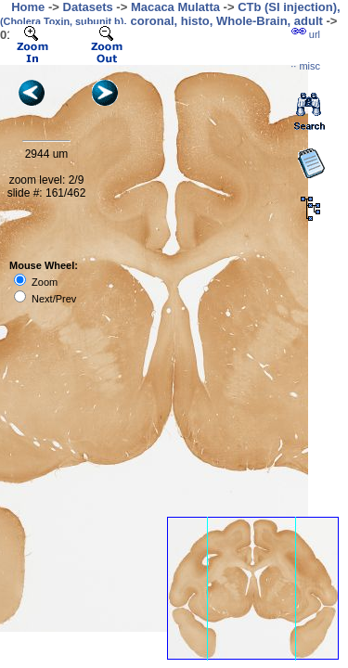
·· (305, 65)
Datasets (88, 7)
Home (28, 7)
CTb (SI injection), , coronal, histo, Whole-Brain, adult (170, 14)
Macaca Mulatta (175, 7)
